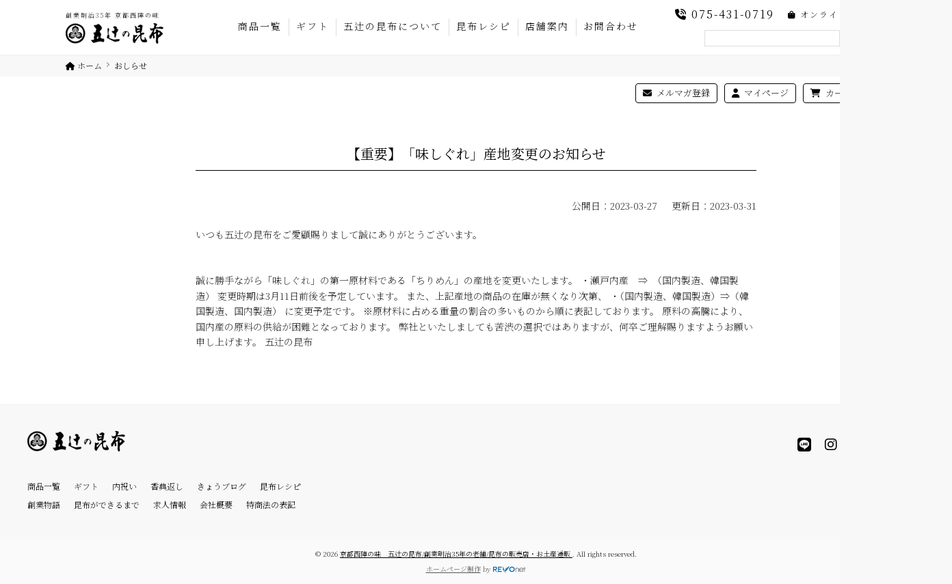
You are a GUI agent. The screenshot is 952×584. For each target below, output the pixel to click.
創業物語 (43, 504)
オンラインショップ (837, 14)
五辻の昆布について (392, 26)
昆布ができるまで (107, 504)
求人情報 (169, 504)
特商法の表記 (270, 504)
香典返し (166, 486)
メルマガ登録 (676, 92)
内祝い (124, 486)
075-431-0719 (724, 14)
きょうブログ (221, 486)
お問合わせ (610, 26)
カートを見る (844, 92)
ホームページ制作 (453, 569)
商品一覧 (260, 26)
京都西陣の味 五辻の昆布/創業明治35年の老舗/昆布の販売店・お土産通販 (456, 553)
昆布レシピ (483, 26)
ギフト (312, 26)
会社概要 (216, 504)
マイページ (760, 92)
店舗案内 (547, 26)
